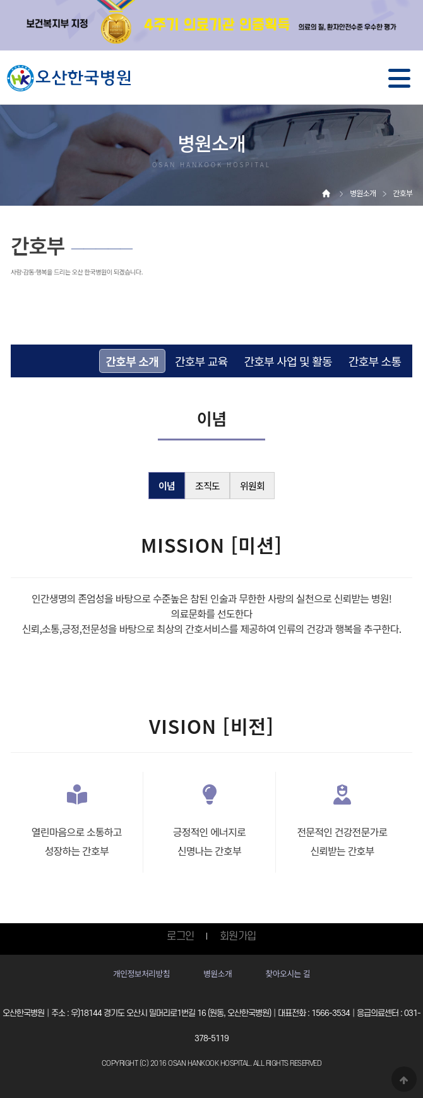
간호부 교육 (201, 361)
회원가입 (238, 936)
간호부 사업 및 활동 (287, 361)
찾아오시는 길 (287, 973)
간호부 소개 (132, 361)
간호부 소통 (375, 361)
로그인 (180, 936)
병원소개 (217, 973)
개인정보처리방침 (141, 973)
